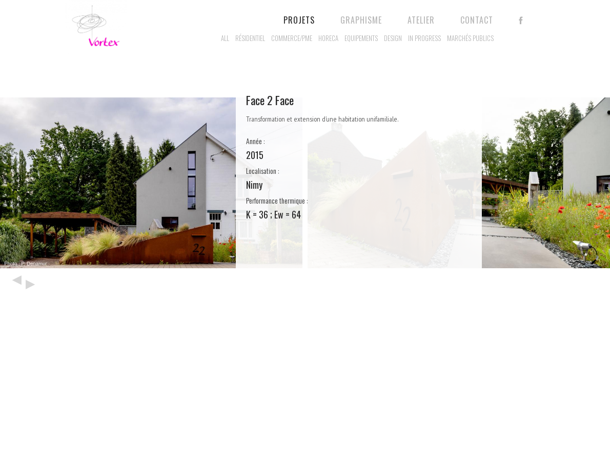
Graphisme (361, 20)
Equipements (361, 38)
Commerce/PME (291, 38)
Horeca (328, 38)
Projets (299, 20)
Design (393, 38)
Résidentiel (250, 38)
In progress (424, 38)
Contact (476, 20)
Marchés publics (470, 38)
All (225, 38)
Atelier (421, 20)
